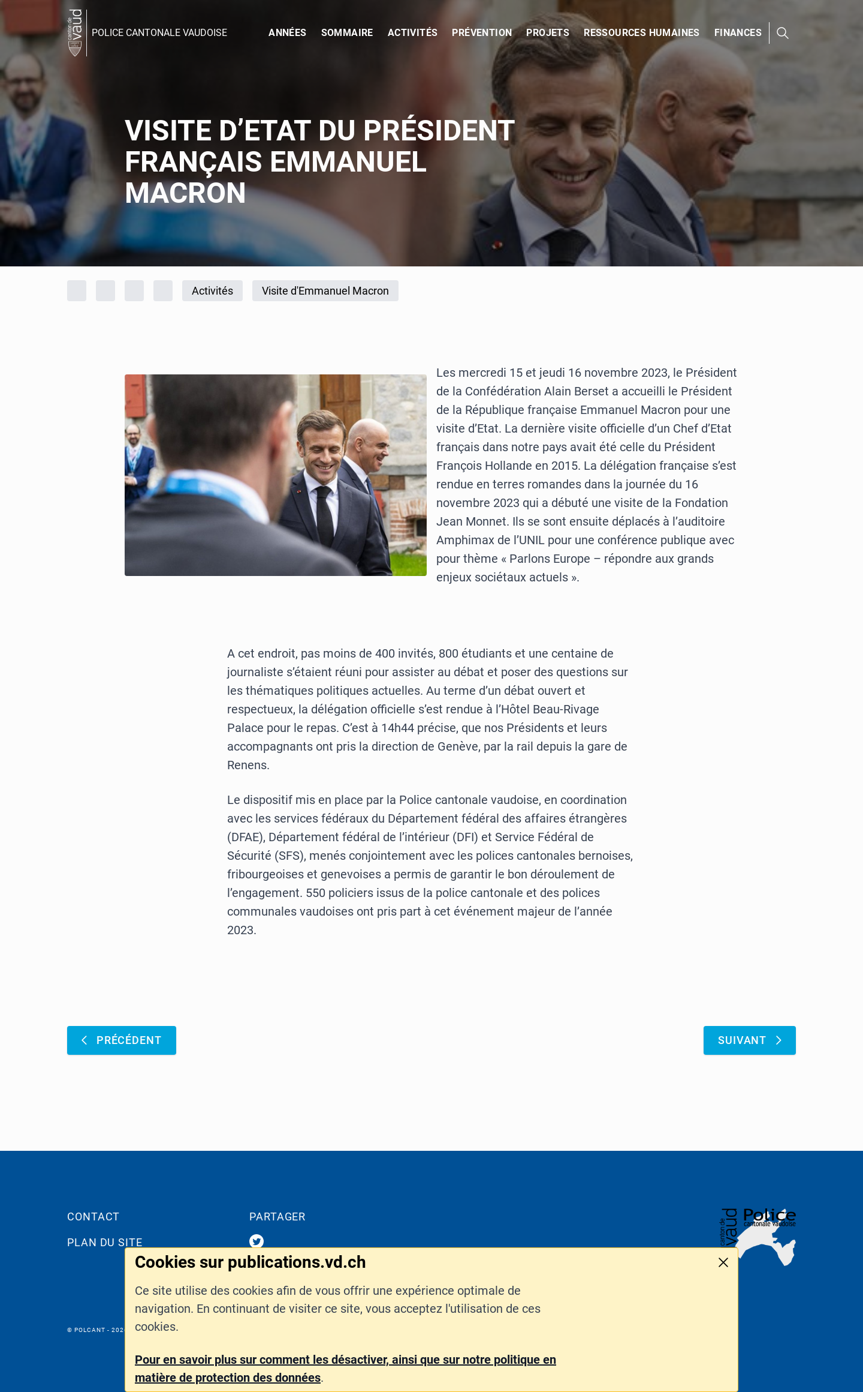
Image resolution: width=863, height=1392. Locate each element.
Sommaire (347, 32)
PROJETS (547, 32)
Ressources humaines (642, 32)
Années (287, 32)
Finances (738, 32)
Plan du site (105, 1242)
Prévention (482, 32)
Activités (413, 32)
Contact (93, 1216)
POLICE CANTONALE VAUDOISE (159, 32)
